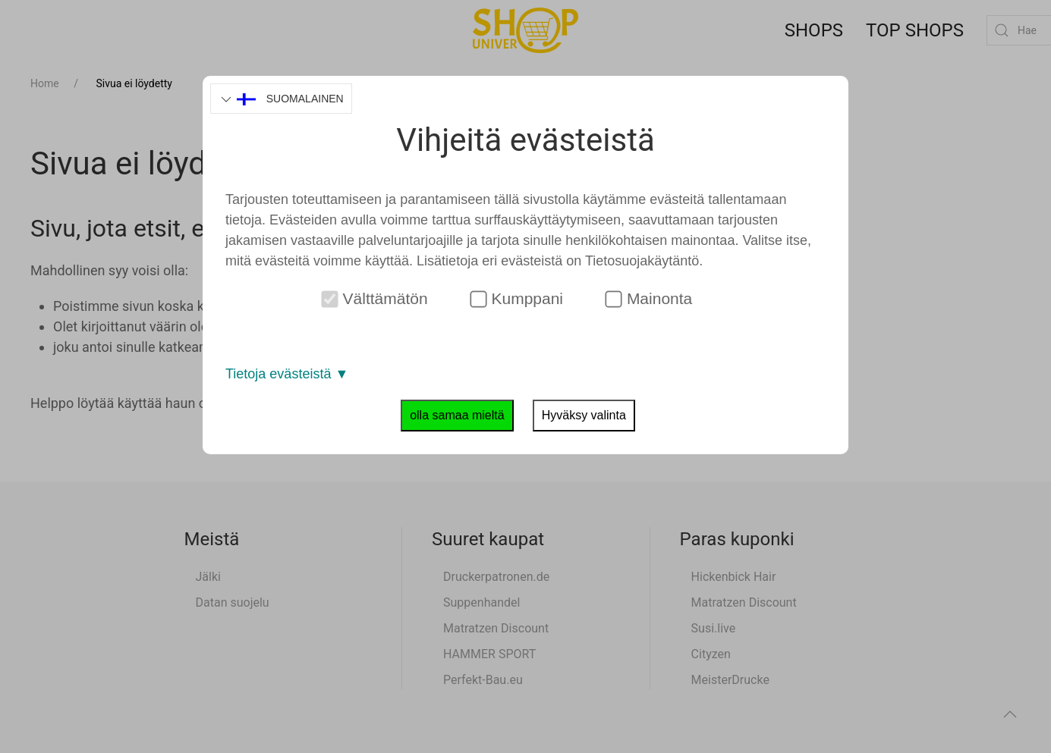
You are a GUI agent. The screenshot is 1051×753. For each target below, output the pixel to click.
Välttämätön (374, 299)
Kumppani (516, 299)
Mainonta (648, 299)
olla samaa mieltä (457, 415)
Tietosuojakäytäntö (642, 260)
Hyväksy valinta (584, 415)
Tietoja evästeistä (286, 373)
